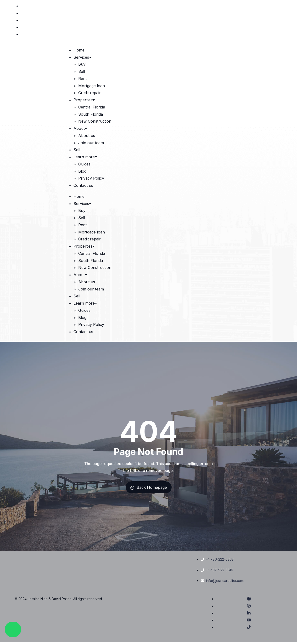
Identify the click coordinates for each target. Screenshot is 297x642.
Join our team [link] (91, 142)
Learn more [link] (85, 156)
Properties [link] (84, 99)
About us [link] (86, 135)
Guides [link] (84, 164)
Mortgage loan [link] (91, 85)
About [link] (80, 128)
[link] (279, 5)
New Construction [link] (94, 121)
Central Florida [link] (91, 107)
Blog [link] (82, 171)
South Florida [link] (90, 114)
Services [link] (82, 57)
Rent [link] (82, 78)
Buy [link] (81, 64)
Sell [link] (81, 71)
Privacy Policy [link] (91, 178)
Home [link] (78, 50)
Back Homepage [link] (148, 487)
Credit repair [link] (89, 92)
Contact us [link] (83, 185)
